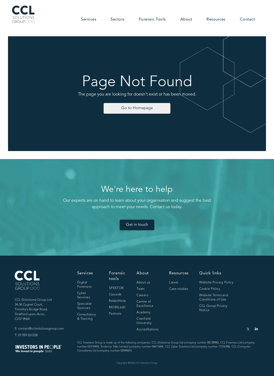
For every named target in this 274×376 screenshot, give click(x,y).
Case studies (178, 289)
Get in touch (137, 225)
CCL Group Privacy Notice (213, 308)
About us (143, 282)
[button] (88, 20)
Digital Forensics (84, 284)
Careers (142, 295)
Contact (247, 20)
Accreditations (147, 329)
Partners (115, 313)
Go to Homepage (137, 108)
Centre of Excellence (144, 304)
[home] (23, 14)
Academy (143, 312)
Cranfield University (144, 321)
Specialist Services (84, 306)
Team (140, 289)
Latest (173, 282)
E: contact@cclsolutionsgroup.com (39, 328)
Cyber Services (83, 295)
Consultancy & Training (86, 316)
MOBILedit (117, 307)
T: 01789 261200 (26, 335)
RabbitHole (117, 301)
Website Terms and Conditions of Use (213, 297)
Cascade (115, 294)
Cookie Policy (209, 289)
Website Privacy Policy (216, 282)
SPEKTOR (116, 288)
